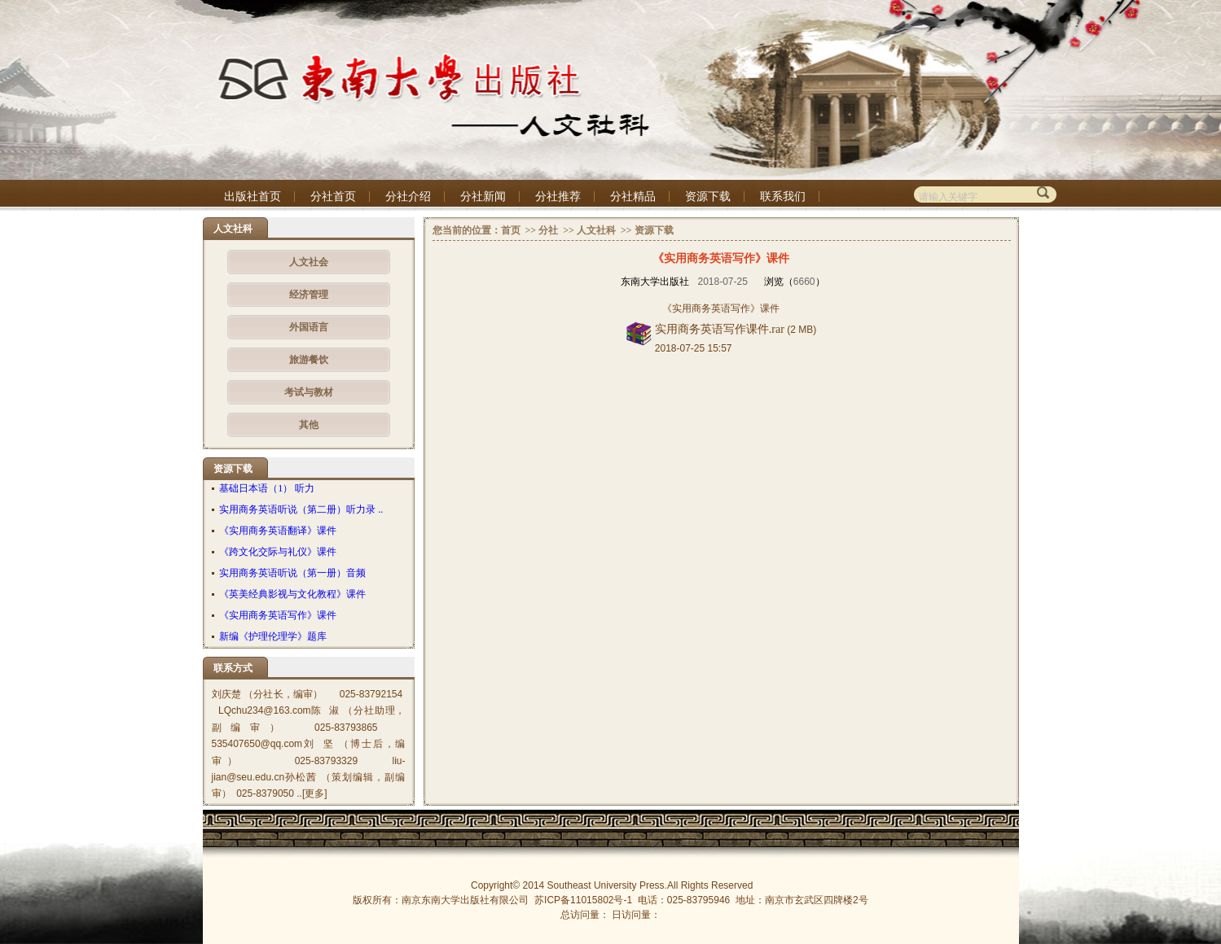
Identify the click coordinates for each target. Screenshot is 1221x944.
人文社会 (308, 262)
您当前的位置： (467, 230)
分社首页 (333, 196)
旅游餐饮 (308, 359)
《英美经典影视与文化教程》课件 (292, 594)
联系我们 (783, 196)
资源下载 (708, 196)
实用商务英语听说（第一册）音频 (292, 573)
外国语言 (308, 327)
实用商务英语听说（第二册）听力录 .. (301, 509)
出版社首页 (252, 196)
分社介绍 (408, 196)
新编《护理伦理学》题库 (273, 636)
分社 (548, 230)
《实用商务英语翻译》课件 (277, 530)
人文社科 (596, 230)
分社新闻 (483, 196)
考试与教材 (308, 392)
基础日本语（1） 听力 (266, 488)
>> (529, 230)
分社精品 (633, 196)
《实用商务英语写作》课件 (277, 615)
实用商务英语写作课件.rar (719, 329)
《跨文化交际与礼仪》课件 (277, 551)
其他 (308, 424)
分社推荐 (558, 196)
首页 (510, 230)
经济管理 (308, 294)
